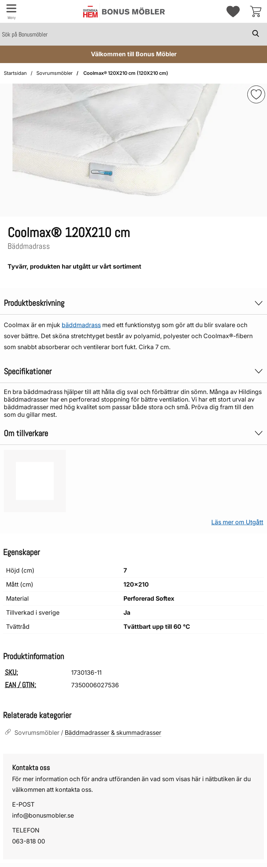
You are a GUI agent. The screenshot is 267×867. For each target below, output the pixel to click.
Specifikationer (133, 371)
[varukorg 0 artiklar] (255, 11)
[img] (256, 94)
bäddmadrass (81, 325)
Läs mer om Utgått (237, 522)
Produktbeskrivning (133, 303)
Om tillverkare (133, 433)
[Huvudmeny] (11, 11)
